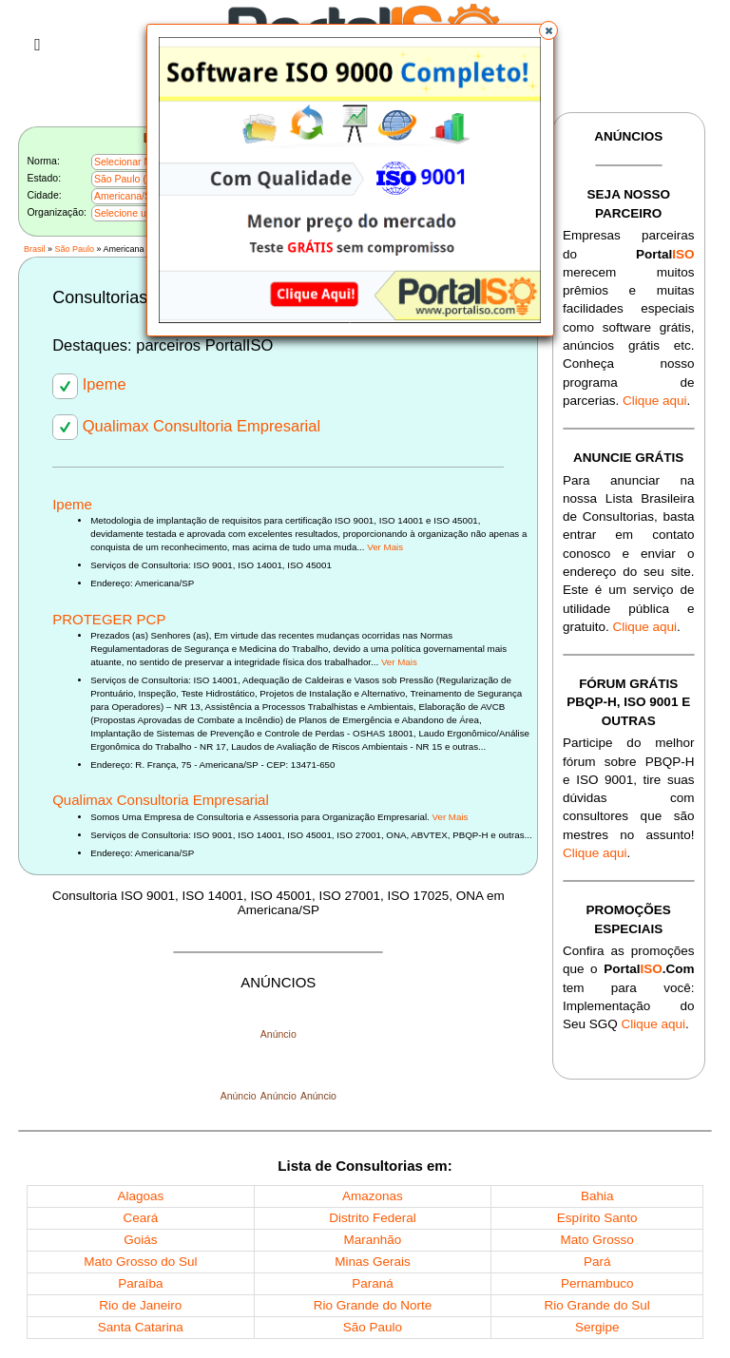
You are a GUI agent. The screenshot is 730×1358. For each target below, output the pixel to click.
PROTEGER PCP (108, 619)
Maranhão (373, 1240)
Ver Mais (385, 547)
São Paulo (74, 249)
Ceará (140, 1218)
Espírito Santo (597, 1218)
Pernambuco (597, 1283)
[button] (548, 30)
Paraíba (140, 1283)
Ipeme (88, 383)
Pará (597, 1261)
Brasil (35, 249)
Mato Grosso (597, 1240)
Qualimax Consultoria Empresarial (186, 425)
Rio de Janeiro (140, 1305)
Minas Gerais (373, 1261)
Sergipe (597, 1327)
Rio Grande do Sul (597, 1305)
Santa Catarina (140, 1327)
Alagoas (140, 1196)
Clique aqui (655, 400)
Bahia (597, 1196)
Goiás (140, 1240)
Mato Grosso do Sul (140, 1261)
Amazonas (372, 1196)
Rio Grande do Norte (373, 1305)
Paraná (373, 1283)
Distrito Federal (372, 1218)
